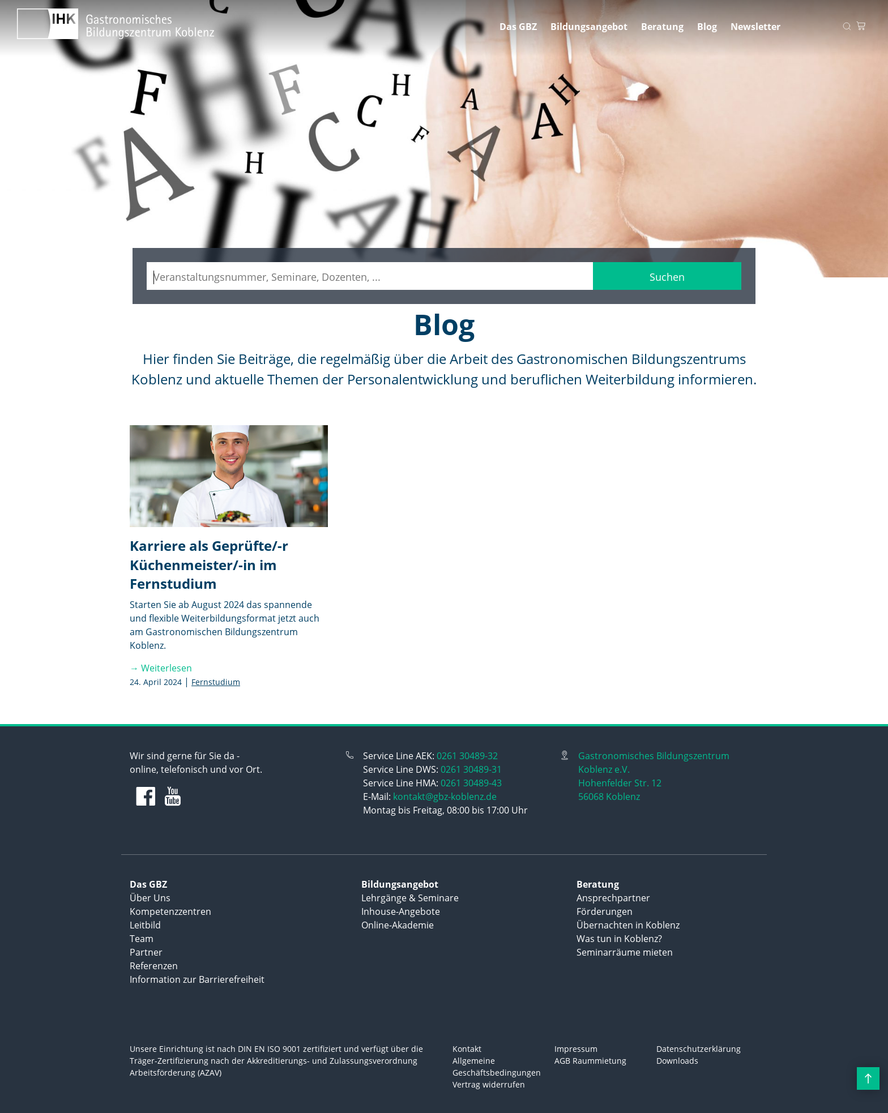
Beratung (662, 26)
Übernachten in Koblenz (628, 925)
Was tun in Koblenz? (619, 938)
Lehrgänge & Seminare (410, 898)
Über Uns (150, 898)
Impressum (575, 1048)
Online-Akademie (397, 925)
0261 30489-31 (471, 769)
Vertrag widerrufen (488, 1084)
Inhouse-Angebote (400, 911)
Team (141, 938)
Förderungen (605, 911)
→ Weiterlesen (161, 668)
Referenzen (154, 966)
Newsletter (755, 26)
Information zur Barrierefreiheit (197, 979)
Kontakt (466, 1048)
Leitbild (145, 925)
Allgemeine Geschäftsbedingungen (496, 1066)
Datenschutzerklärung (698, 1048)
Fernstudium (215, 682)
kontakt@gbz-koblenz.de (445, 796)
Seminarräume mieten (625, 952)
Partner (146, 952)
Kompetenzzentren (170, 911)
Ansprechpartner (613, 898)
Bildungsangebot (588, 26)
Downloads (677, 1060)
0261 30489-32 (467, 756)
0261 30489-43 (471, 783)
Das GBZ (518, 26)
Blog (707, 26)
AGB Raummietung (590, 1060)
